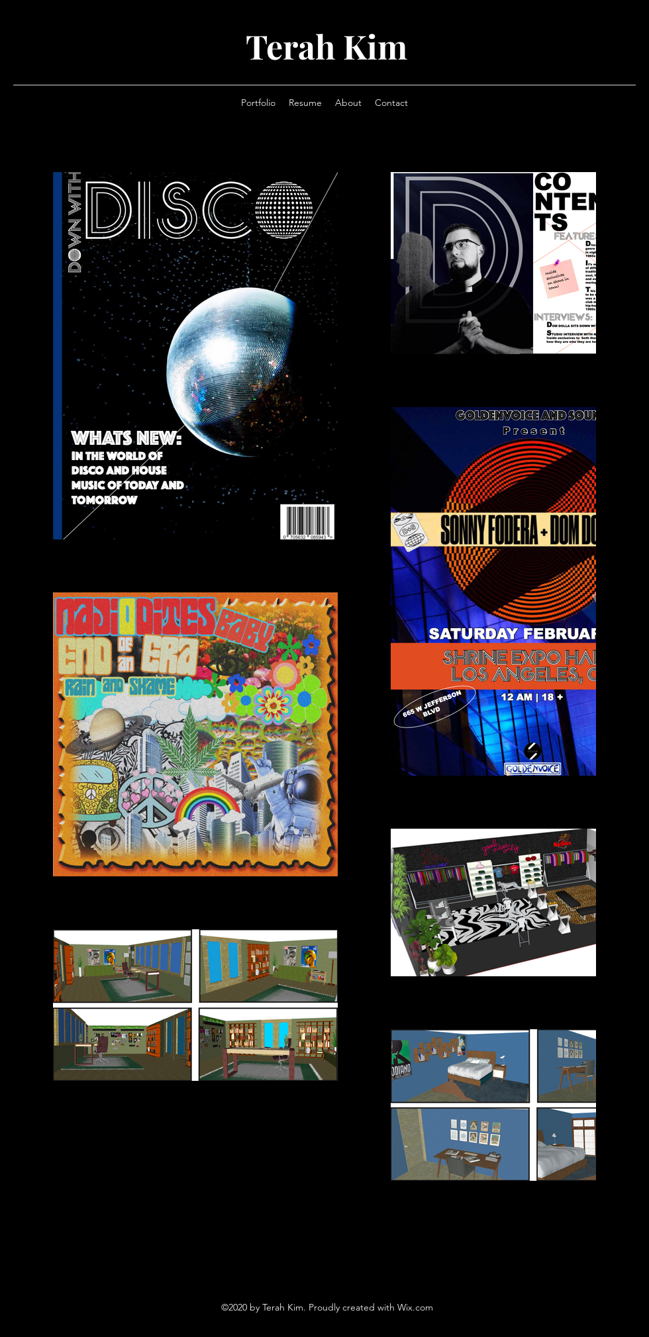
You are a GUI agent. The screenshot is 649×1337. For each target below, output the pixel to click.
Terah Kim (326, 46)
